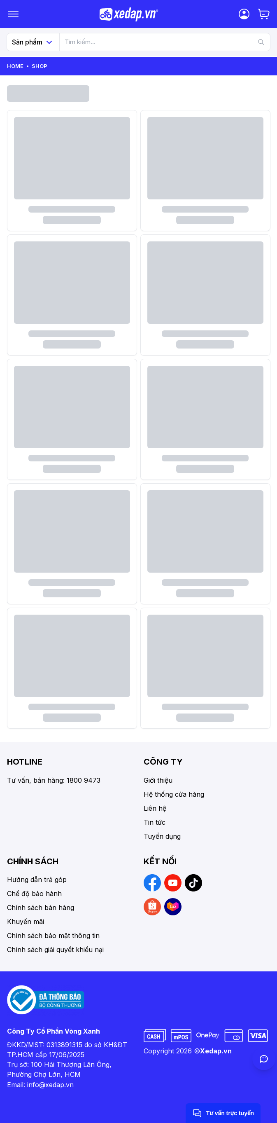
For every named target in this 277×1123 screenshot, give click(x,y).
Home (15, 66)
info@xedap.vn (50, 1085)
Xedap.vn (216, 1051)
